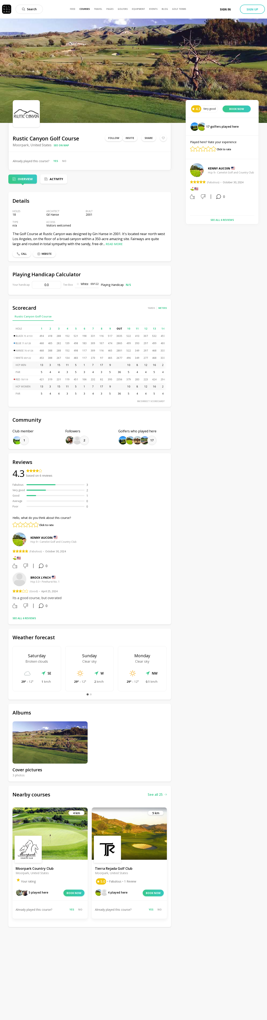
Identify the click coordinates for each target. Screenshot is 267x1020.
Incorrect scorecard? (151, 401)
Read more (114, 244)
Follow (113, 138)
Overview (25, 179)
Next (257, 188)
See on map (61, 145)
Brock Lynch (40, 577)
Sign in (225, 9)
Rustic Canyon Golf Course (33, 316)
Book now (74, 893)
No (64, 161)
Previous (187, 188)
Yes (55, 161)
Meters (162, 308)
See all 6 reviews (24, 618)
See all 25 (157, 794)
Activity (56, 179)
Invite (130, 138)
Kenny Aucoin (41, 538)
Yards (151, 308)
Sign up (252, 9)
